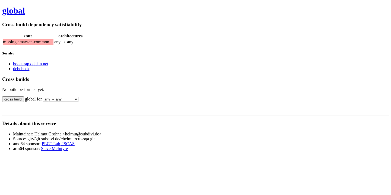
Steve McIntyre (54, 148)
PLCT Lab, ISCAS (58, 143)
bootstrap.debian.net (30, 63)
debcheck (21, 68)
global (13, 10)
